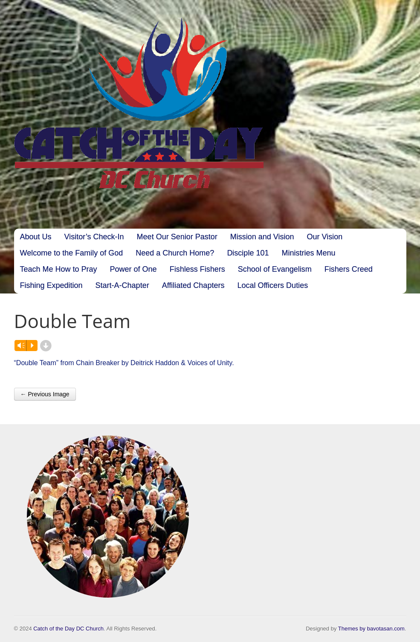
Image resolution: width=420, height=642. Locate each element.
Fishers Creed (348, 269)
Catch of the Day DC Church (68, 628)
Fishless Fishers (197, 269)
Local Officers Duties (272, 285)
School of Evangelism (275, 269)
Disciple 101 (248, 253)
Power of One (133, 269)
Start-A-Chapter (122, 285)
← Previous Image (45, 394)
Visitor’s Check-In (94, 236)
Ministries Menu (308, 253)
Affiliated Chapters (193, 285)
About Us (36, 236)
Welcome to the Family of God (71, 253)
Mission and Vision (262, 236)
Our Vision (324, 236)
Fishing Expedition (51, 285)
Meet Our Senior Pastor (177, 236)
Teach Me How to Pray (58, 269)
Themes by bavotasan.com (371, 628)
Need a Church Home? (175, 253)
